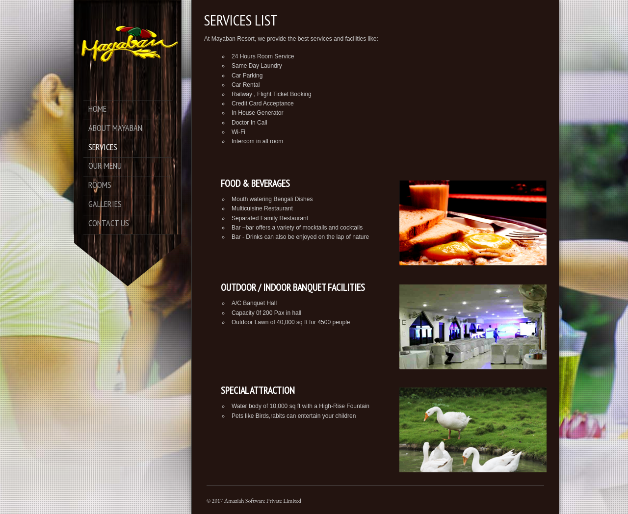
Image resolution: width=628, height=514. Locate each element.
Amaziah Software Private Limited (262, 501)
